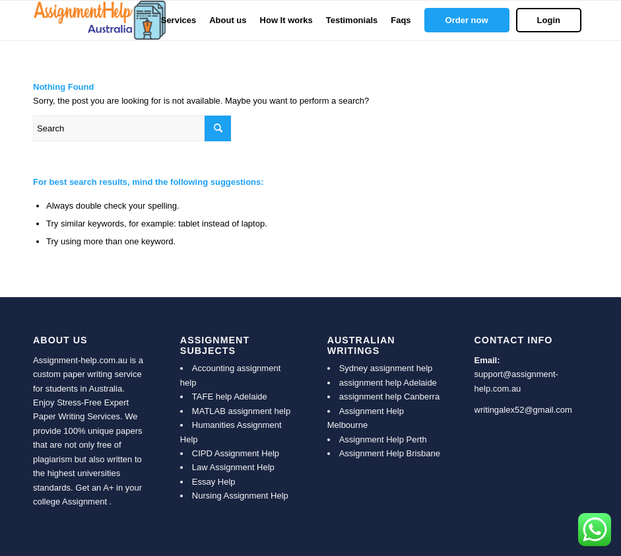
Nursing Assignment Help (240, 496)
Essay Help (214, 482)
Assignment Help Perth (383, 439)
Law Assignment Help (233, 467)
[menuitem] (178, 20)
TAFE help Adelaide (229, 396)
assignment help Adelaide (388, 383)
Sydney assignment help (386, 368)
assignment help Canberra (389, 396)
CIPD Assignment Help (235, 453)
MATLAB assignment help (241, 411)
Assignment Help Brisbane (389, 453)
